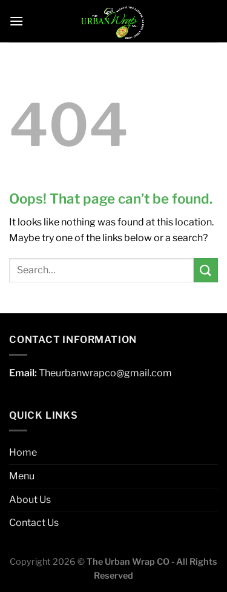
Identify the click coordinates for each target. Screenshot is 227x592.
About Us (30, 499)
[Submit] (206, 270)
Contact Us (34, 522)
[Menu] (16, 21)
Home (23, 452)
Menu (22, 476)
